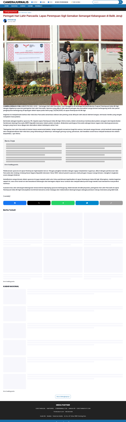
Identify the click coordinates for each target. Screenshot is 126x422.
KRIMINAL (38, 6)
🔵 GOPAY (34, 2)
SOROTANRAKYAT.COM (83, 408)
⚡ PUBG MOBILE (75, 2)
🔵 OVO (50, 2)
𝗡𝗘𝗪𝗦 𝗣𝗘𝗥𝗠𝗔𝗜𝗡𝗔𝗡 (61, 2)
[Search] (106, 2)
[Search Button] (121, 2)
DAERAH (22, 6)
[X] (38, 203)
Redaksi (49, 416)
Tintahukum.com (58, 412)
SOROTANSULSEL (40, 408)
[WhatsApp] (87, 203)
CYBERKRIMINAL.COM (61, 408)
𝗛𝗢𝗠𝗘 (7, 6)
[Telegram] (63, 203)
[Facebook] (14, 203)
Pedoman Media (58, 416)
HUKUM (30, 6)
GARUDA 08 (72, 408)
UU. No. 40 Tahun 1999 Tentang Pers (75, 416)
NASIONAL (14, 6)
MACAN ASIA (69, 412)
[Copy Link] (111, 203)
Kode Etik (43, 416)
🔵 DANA (42, 2)
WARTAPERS (50, 408)
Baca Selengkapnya (63, 396)
